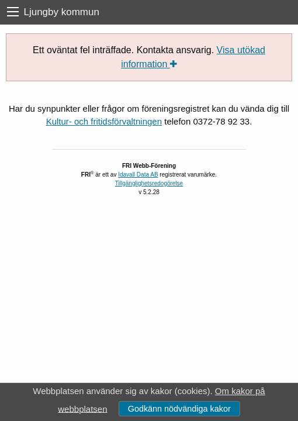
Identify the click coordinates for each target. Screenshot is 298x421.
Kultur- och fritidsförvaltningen (104, 121)
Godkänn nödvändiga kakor (179, 408)
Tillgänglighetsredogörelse (149, 183)
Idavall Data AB (138, 174)
